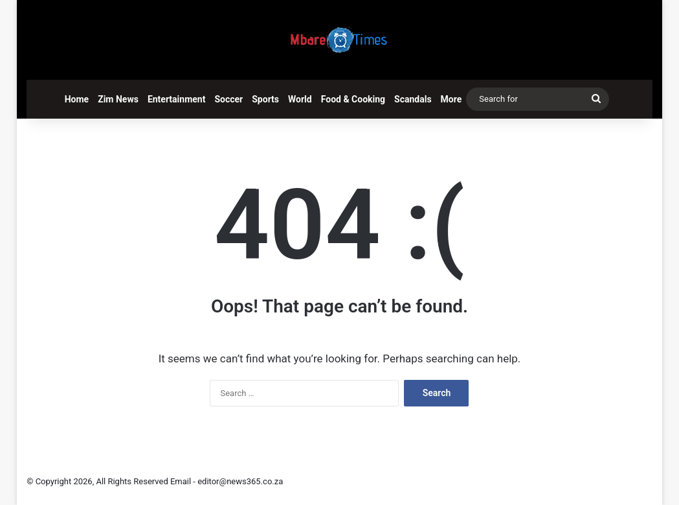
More (451, 99)
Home (77, 99)
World (300, 99)
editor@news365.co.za (240, 481)
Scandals (413, 99)
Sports (265, 99)
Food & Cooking (353, 99)
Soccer (228, 99)
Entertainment (177, 99)
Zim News (118, 99)
